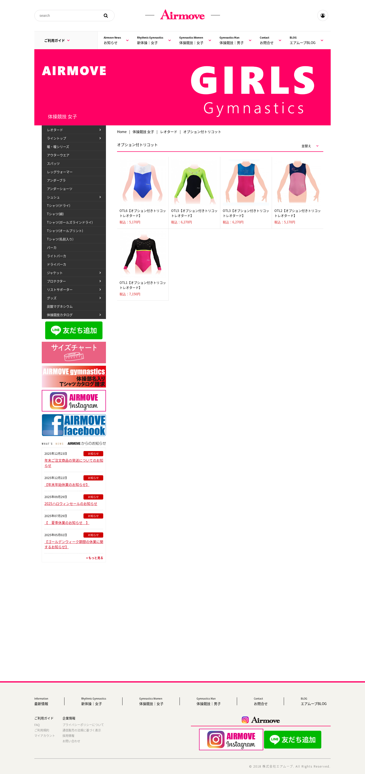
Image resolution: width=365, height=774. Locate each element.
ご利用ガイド (56, 40)
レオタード (168, 131)
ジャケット (55, 272)
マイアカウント (44, 735)
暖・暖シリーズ (58, 146)
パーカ (52, 247)
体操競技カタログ (60, 314)
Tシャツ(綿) (55, 213)
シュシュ (53, 197)
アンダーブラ (56, 180)
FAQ (37, 724)
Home (122, 131)
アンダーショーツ (59, 188)
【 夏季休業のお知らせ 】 (66, 522)
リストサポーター (60, 289)
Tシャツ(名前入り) (60, 239)
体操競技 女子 (143, 131)
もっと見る (95, 558)
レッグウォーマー (60, 171)
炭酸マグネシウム (60, 306)
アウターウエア (58, 155)
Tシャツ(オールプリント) (65, 230)
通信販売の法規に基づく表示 (81, 730)
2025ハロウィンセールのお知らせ (70, 503)
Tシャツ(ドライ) (58, 205)
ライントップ (56, 138)
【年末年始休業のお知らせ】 (66, 484)
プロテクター (56, 281)
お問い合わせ (71, 741)
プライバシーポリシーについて (83, 724)
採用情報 (68, 735)
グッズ (52, 298)
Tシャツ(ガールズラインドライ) (70, 222)
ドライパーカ (56, 264)
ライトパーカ (56, 255)
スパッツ (53, 163)
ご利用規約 (41, 730)
